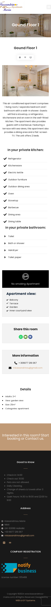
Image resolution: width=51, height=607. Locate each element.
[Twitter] (10, 543)
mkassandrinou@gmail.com (27, 367)
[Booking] (4, 543)
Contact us (34, 438)
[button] (49, 7)
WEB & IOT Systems (25, 600)
